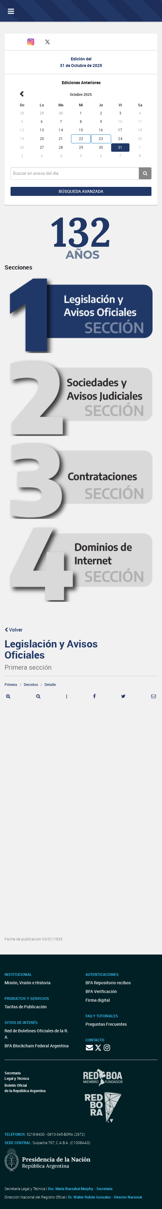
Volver (14, 629)
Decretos (31, 684)
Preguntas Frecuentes (106, 1024)
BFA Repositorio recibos (108, 982)
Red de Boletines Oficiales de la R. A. (36, 1034)
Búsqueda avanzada (81, 191)
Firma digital (98, 1000)
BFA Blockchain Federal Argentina (37, 1046)
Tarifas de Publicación (26, 1007)
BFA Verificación (101, 991)
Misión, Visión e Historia (28, 982)
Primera (11, 684)
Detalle (50, 684)
